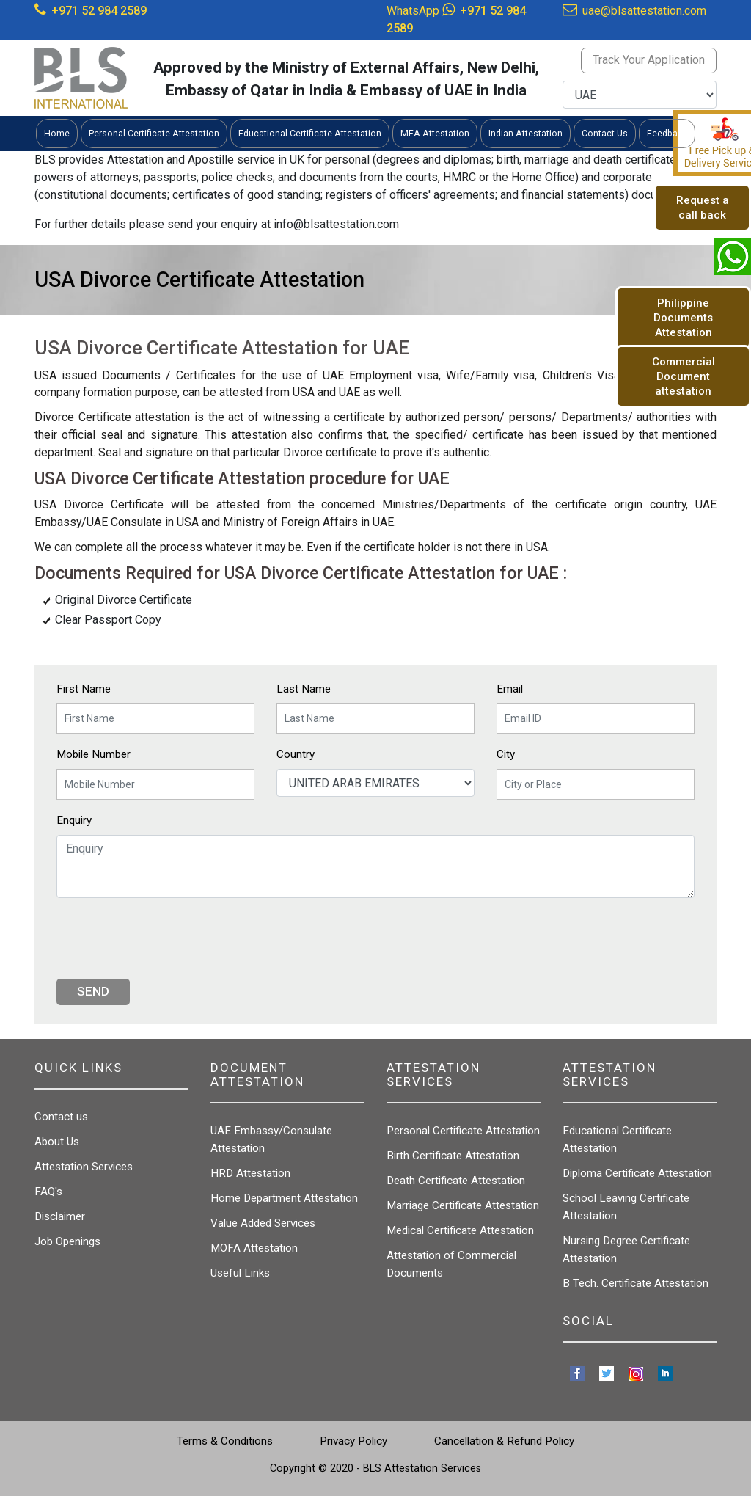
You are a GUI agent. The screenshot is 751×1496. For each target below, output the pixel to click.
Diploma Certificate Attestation (637, 1173)
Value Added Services (262, 1223)
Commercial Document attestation (683, 376)
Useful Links (240, 1273)
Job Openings (67, 1241)
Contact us (61, 1116)
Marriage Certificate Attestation (463, 1205)
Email (510, 689)
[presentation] (167, 938)
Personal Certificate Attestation (463, 1130)
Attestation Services (83, 1166)
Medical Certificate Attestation (460, 1230)
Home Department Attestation (284, 1198)
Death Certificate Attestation (456, 1180)
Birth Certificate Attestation (453, 1155)
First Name (83, 689)
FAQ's (48, 1191)
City (506, 754)
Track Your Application (649, 60)
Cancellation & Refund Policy (504, 1441)
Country (295, 754)
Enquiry (74, 820)
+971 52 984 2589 (99, 11)
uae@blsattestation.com (644, 11)
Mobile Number (93, 754)
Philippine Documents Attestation (683, 317)
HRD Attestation (250, 1173)
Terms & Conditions (225, 1441)
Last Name (303, 689)
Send (93, 991)
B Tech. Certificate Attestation (635, 1283)
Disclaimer (59, 1216)
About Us (56, 1141)
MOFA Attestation (254, 1248)
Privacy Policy (353, 1441)
